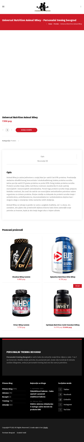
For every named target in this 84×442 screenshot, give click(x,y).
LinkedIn (67, 399)
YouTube (67, 410)
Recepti (5, 397)
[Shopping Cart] (80, 6)
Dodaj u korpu (26, 130)
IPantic (45, 428)
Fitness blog (7, 389)
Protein (56, 24)
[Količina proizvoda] (7, 130)
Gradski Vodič (21, 433)
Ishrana (5, 393)
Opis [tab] (42, 156)
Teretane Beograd (8, 433)
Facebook (67, 394)
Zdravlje (5, 405)
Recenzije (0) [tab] (42, 161)
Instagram (68, 405)
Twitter (66, 389)
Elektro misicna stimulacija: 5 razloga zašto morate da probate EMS (41, 407)
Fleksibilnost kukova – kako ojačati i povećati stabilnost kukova (42, 394)
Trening (5, 401)
